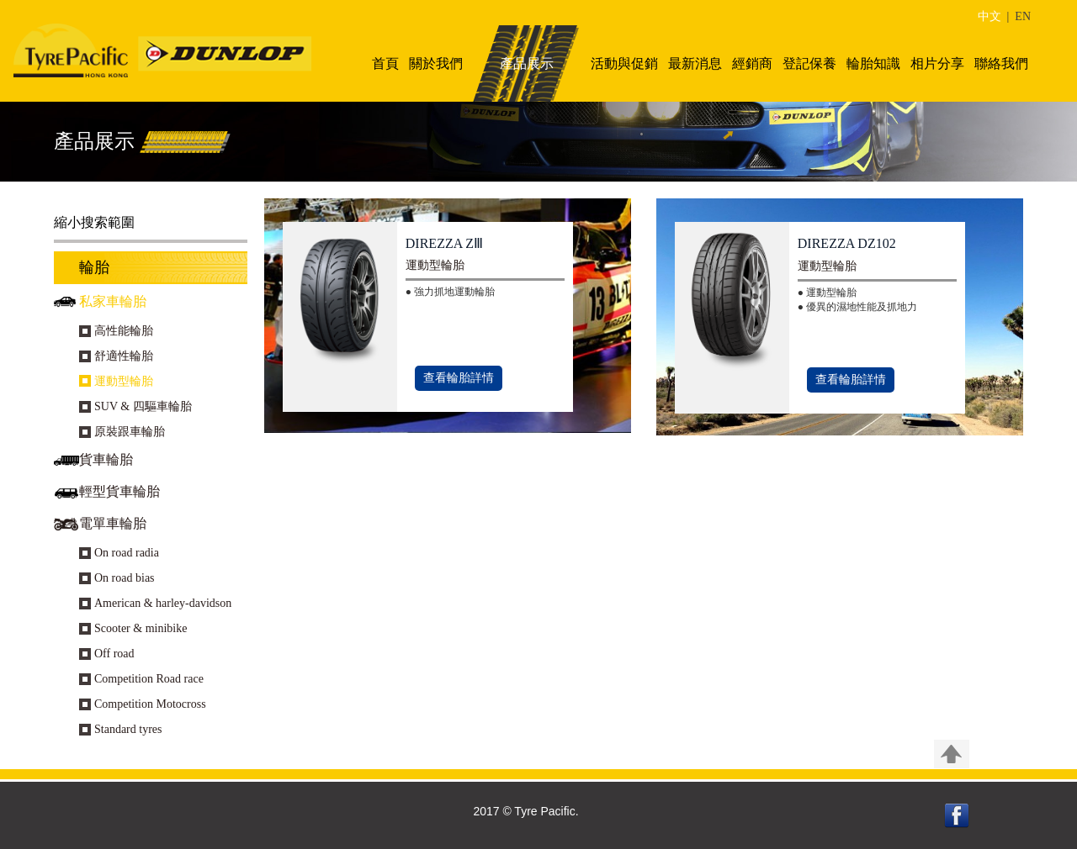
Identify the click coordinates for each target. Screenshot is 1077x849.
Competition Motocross (150, 704)
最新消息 (695, 63)
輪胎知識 (873, 63)
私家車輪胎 (112, 301)
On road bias (124, 578)
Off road (114, 653)
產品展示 (527, 63)
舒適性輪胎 (123, 356)
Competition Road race (149, 678)
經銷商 (752, 63)
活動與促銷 (624, 63)
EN (1023, 16)
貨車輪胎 (106, 459)
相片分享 (937, 63)
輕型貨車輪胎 (119, 491)
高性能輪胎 (123, 330)
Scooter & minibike (140, 628)
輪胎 (94, 267)
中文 (989, 16)
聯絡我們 (1001, 63)
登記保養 (809, 63)
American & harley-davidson (162, 603)
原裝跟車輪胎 (129, 431)
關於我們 (436, 63)
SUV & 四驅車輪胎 (143, 406)
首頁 (385, 63)
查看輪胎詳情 (458, 378)
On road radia (126, 552)
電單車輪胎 (112, 523)
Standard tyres (128, 729)
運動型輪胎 (123, 381)
